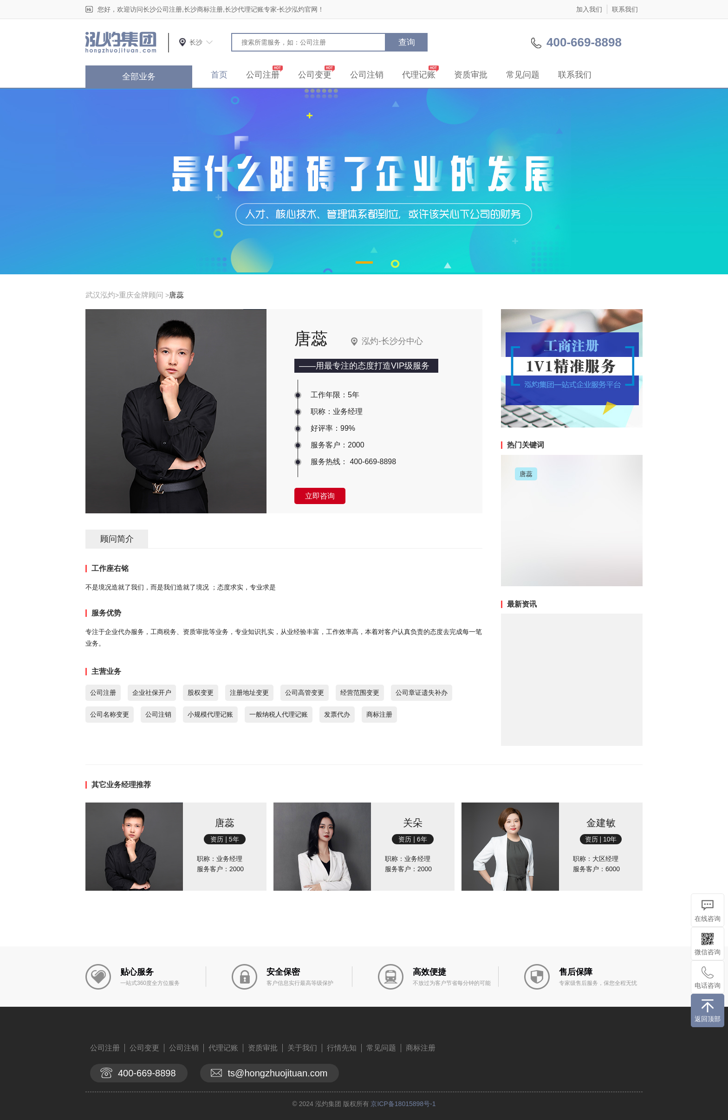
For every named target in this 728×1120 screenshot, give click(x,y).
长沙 (195, 42)
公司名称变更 (109, 714)
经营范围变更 (359, 692)
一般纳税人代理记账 (278, 714)
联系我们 (625, 9)
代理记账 (419, 74)
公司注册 (263, 74)
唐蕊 (176, 295)
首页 (219, 74)
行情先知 (342, 1048)
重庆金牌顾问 (141, 295)
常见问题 (523, 74)
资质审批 (471, 74)
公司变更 (315, 74)
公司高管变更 (304, 692)
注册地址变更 (249, 692)
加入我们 (589, 9)
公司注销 (367, 74)
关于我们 (302, 1048)
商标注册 (379, 714)
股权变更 (201, 692)
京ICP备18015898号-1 (403, 1103)
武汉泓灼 (100, 295)
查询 (406, 42)
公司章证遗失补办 (422, 692)
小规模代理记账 (210, 714)
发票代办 (337, 714)
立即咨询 (320, 496)
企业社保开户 (151, 692)
